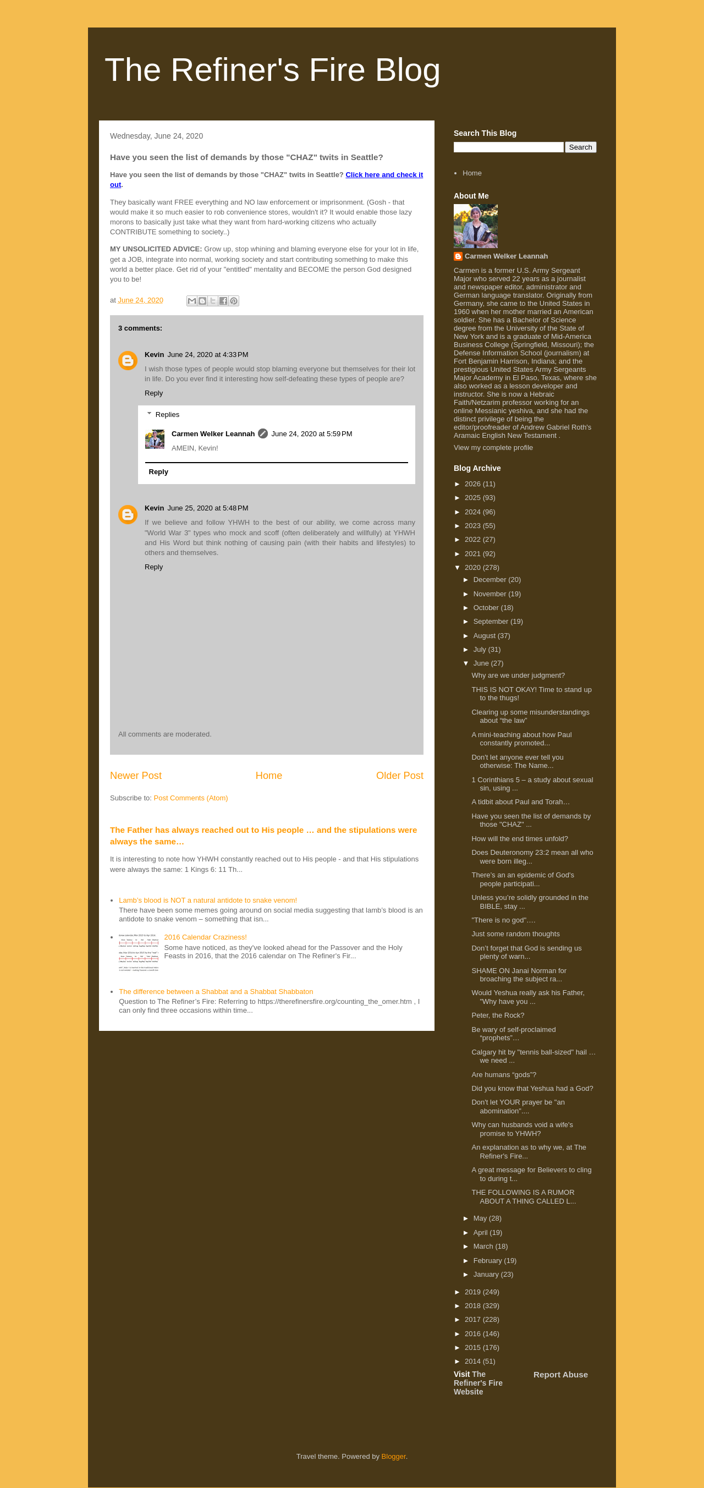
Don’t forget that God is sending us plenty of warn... (526, 952)
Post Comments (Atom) (191, 798)
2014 (474, 1361)
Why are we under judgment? (518, 675)
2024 (474, 512)
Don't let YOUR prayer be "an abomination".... (517, 1106)
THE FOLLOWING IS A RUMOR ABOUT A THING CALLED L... (523, 1196)
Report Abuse (561, 1374)
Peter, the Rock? (497, 1015)
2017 (474, 1319)
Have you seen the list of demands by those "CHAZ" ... (531, 820)
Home (269, 775)
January (487, 1274)
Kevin (154, 354)
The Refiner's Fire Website (478, 1383)
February (489, 1260)
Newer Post (136, 775)
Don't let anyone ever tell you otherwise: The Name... (517, 761)
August (486, 636)
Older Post (400, 775)
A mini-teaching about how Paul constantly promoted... (521, 739)
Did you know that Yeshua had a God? (532, 1088)
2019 (474, 1292)
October (487, 607)
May (481, 1218)
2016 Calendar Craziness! (205, 937)
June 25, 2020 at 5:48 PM (207, 508)
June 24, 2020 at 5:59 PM (311, 434)
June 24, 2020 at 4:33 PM (207, 354)
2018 (474, 1306)
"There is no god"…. (503, 920)
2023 (474, 525)
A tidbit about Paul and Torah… (520, 802)
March (485, 1246)
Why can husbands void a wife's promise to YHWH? (522, 1129)
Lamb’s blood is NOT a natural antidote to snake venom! (208, 900)
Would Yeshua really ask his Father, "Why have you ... (528, 997)
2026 (474, 484)
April (482, 1232)
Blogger (394, 1456)
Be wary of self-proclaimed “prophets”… (513, 1033)
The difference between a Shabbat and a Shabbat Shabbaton (216, 991)
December (491, 579)
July (481, 649)
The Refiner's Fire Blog (273, 69)
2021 (474, 554)
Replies (167, 414)
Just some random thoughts (515, 934)
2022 (474, 539)
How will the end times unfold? (519, 838)
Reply (154, 393)
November (491, 594)
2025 (474, 497)
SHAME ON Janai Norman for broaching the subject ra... (518, 975)
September (492, 621)
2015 (474, 1347)
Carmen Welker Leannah (213, 434)
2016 (474, 1334)
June (482, 663)
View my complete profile (493, 447)
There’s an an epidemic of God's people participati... (522, 879)
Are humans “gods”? (503, 1074)
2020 (474, 567)
